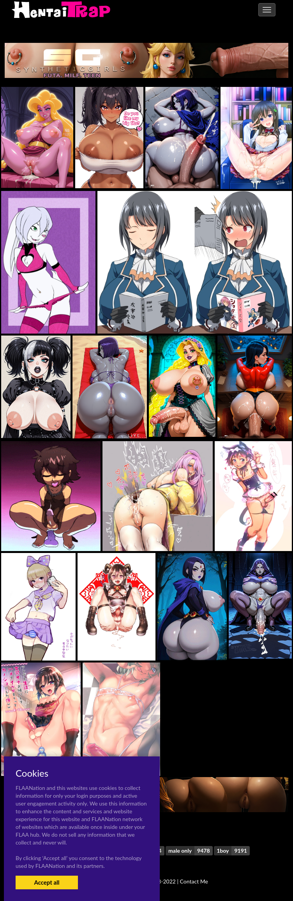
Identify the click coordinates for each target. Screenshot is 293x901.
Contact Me (194, 881)
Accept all (46, 882)
